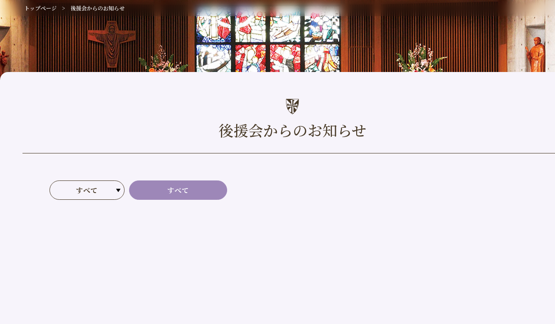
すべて (178, 190)
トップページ (40, 8)
